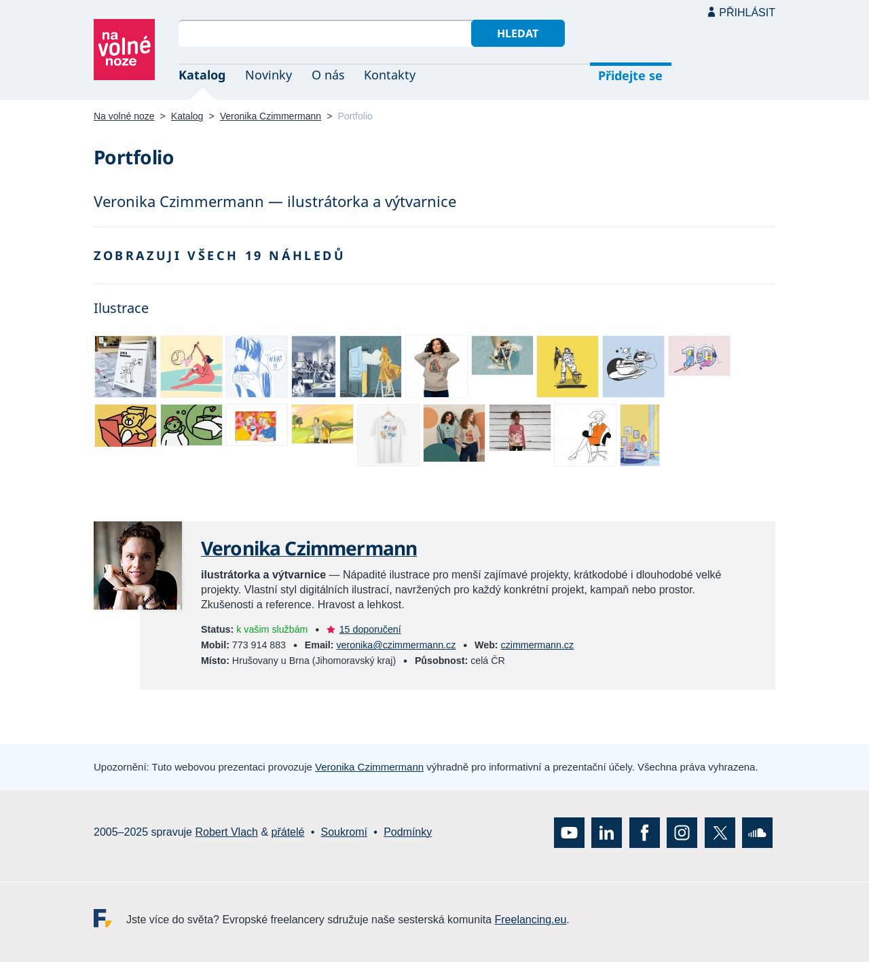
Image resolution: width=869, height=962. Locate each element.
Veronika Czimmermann (270, 116)
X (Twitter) (720, 832)
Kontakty (389, 75)
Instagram (682, 832)
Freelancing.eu (110, 918)
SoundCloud (757, 832)
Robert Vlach (226, 832)
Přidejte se (630, 75)
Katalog (202, 75)
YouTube (569, 832)
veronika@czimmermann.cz (396, 645)
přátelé (288, 832)
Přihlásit (747, 12)
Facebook (644, 832)
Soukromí (344, 832)
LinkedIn (606, 832)
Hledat (517, 33)
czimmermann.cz (537, 645)
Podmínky (408, 832)
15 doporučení (370, 629)
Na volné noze (124, 116)
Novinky (268, 75)
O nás (328, 75)
